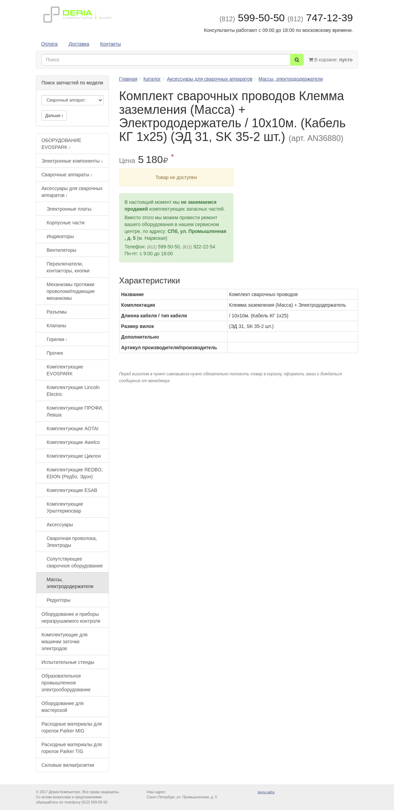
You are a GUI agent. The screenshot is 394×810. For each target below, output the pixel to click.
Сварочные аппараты (66, 174)
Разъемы (57, 312)
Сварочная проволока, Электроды (72, 542)
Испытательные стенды (67, 662)
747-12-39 (320, 17)
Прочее (55, 353)
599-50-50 (252, 17)
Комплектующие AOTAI (72, 428)
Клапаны (56, 325)
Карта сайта (266, 792)
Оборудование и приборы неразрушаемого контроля (70, 617)
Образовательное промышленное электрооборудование (65, 682)
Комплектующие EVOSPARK (65, 370)
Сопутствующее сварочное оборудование (75, 562)
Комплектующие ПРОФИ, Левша (75, 411)
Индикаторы (60, 236)
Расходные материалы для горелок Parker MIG (71, 727)
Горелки (57, 339)
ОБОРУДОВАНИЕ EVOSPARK (61, 144)
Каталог (152, 79)
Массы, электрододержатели (70, 583)
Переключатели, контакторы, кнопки (68, 267)
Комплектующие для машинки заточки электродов (64, 641)
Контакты (110, 44)
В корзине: (331, 59)
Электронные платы (69, 209)
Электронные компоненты (71, 161)
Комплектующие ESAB (72, 490)
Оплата (49, 44)
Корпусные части (66, 222)
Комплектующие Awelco (73, 442)
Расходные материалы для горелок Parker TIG (71, 748)
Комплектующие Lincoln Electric (73, 391)
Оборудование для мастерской (62, 707)
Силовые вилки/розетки (67, 765)
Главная (128, 79)
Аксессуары (60, 524)
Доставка (79, 44)
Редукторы (59, 600)
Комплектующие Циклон (74, 456)
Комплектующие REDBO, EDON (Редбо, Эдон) (75, 473)
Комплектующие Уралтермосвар (65, 507)
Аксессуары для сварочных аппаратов (71, 192)
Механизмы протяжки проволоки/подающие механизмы (71, 291)
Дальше (54, 115)
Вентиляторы (61, 250)
